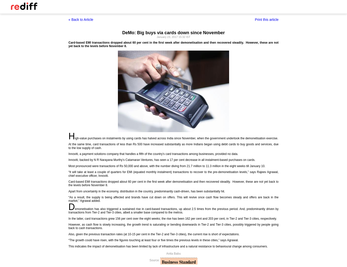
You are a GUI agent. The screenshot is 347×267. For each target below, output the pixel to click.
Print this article (267, 20)
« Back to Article (80, 20)
